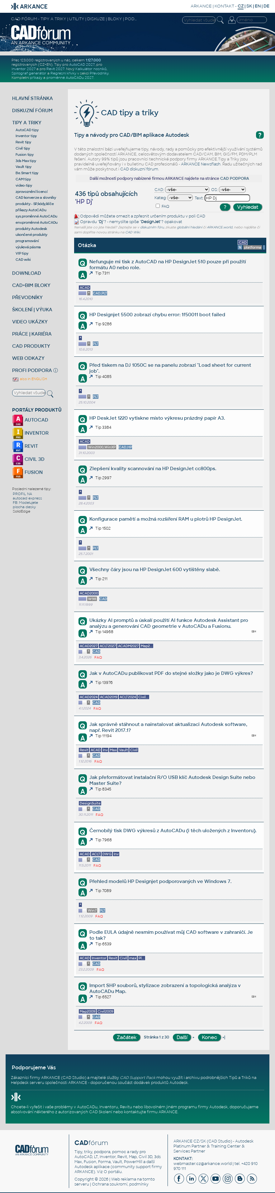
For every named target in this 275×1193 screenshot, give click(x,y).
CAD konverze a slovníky (36, 197)
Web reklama (123, 1179)
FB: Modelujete (25, 502)
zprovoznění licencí (31, 191)
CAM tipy (23, 179)
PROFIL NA (22, 494)
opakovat (173, 221)
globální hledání (189, 227)
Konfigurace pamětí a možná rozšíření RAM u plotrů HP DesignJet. (165, 519)
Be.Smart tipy (27, 173)
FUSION (27, 472)
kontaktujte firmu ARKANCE (151, 1111)
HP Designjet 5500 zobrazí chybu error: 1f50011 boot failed (157, 314)
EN (258, 6)
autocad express (27, 498)
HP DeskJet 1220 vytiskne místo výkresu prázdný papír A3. (157, 418)
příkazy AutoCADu (31, 210)
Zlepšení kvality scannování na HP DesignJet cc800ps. (152, 468)
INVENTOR (30, 433)
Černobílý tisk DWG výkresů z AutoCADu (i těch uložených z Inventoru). (172, 830)
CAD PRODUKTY (31, 346)
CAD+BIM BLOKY (31, 285)
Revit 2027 (55, 69)
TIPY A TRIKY (26, 123)
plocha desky (24, 507)
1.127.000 (93, 60)
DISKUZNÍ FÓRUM (32, 110)
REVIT (25, 446)
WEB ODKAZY (28, 358)
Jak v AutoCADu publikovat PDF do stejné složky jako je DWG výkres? (171, 673)
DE (266, 6)
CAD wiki (23, 259)
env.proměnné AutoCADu (37, 222)
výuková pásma (28, 247)
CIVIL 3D (28, 459)
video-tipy (24, 185)
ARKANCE (201, 6)
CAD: (159, 189)
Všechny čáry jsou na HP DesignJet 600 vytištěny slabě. (154, 569)
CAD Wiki (132, 232)
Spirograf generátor (29, 73)
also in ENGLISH (29, 379)
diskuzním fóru (152, 227)
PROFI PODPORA (32, 370)
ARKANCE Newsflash (200, 164)
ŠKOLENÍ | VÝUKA (32, 310)
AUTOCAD (30, 420)
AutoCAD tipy (27, 130)
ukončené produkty (31, 234)
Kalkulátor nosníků (91, 69)
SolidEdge (21, 511)
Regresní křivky (63, 73)
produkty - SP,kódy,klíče (35, 204)
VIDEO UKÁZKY (30, 322)
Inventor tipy (26, 136)
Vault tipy (23, 167)
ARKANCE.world (219, 227)
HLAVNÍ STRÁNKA (32, 98)
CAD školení (100, 1111)
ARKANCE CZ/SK (189, 1141)
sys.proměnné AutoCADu (36, 216)
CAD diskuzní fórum (139, 169)
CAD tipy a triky (116, 112)
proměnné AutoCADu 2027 (69, 77)
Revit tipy (23, 142)
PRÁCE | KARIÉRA (32, 334)
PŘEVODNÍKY (27, 297)
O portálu (113, 1171)
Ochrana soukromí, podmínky (120, 1184)
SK (249, 6)
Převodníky (99, 73)
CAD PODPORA (234, 178)
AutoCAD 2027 (82, 64)
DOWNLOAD (26, 273)
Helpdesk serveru (27, 1082)
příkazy (36, 77)
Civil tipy (23, 148)
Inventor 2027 (24, 69)
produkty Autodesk (31, 229)
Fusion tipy (24, 154)
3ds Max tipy (26, 161)
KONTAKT (224, 6)
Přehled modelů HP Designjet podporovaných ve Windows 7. (160, 881)
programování (27, 241)
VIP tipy (22, 253)
